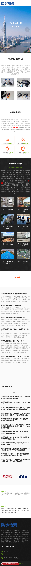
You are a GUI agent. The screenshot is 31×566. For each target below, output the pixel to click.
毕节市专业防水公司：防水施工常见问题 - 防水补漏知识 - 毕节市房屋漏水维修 (15, 460)
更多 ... (15, 392)
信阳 (12, 512)
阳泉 (10, 510)
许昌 (22, 510)
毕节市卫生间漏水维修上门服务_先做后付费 (15, 356)
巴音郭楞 (24, 508)
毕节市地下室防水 (23, 262)
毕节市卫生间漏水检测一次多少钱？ (12, 341)
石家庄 (19, 508)
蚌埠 (28, 508)
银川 (16, 508)
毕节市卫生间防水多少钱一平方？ (11, 306)
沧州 (9, 512)
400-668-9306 (7, 554)
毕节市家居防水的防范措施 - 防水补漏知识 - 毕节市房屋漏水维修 (15, 420)
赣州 (25, 510)
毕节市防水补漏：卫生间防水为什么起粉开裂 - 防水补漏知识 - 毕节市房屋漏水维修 (15, 449)
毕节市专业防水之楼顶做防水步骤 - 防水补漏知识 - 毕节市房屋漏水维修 (15, 397)
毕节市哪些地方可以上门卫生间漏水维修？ (14, 294)
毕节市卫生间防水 (8, 210)
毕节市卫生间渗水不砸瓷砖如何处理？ (13, 317)
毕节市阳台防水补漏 (23, 210)
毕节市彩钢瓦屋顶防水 (8, 262)
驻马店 (12, 508)
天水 (15, 512)
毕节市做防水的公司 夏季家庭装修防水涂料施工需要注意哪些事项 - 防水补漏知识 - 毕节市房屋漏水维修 (15, 426)
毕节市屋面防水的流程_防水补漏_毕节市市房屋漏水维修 (15, 443)
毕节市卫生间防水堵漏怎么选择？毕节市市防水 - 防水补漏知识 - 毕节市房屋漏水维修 (15, 409)
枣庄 (19, 510)
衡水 (16, 510)
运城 (28, 510)
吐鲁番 (6, 510)
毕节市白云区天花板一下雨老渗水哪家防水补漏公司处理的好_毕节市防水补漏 (15, 455)
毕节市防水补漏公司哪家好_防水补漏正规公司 (15, 330)
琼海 (3, 512)
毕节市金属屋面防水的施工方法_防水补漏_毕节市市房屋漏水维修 (15, 432)
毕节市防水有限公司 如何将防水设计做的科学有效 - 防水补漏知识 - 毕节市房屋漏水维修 (15, 414)
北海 (6, 512)
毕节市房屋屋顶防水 (23, 227)
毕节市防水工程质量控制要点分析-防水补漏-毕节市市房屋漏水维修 (15, 438)
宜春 (3, 510)
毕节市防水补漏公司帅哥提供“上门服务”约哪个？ (15, 403)
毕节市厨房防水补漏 (23, 245)
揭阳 (13, 510)
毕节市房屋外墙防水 (8, 227)
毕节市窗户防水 (8, 244)
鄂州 (8, 508)
